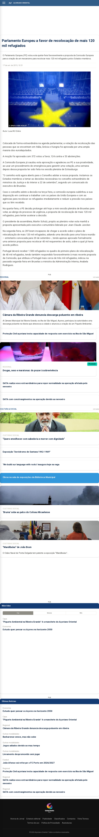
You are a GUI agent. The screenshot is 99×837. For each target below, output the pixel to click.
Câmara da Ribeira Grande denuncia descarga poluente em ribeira (43, 314)
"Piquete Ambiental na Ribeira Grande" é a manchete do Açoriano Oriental (40, 621)
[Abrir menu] (4, 3)
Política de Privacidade (51, 823)
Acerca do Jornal (17, 819)
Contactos (71, 819)
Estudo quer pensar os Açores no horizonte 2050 (27, 629)
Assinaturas (67, 823)
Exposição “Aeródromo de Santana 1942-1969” (26, 451)
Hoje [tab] (18, 613)
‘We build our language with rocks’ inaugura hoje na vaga (31, 464)
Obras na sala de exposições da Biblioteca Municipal (29, 477)
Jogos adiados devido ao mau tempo (21, 745)
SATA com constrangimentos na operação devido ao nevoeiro (34, 399)
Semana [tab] (49, 613)
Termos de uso (33, 823)
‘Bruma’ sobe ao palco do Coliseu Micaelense (26, 512)
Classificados (59, 819)
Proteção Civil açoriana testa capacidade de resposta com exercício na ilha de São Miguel (48, 333)
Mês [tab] (81, 613)
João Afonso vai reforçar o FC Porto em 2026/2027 (29, 762)
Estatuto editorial (33, 819)
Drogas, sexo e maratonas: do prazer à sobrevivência (30, 370)
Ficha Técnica (83, 819)
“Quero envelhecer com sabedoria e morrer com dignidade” (34, 439)
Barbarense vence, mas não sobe (19, 737)
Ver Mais (96, 277)
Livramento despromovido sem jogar (21, 754)
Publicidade (47, 819)
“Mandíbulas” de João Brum (17, 547)
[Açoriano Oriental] (49, 813)
